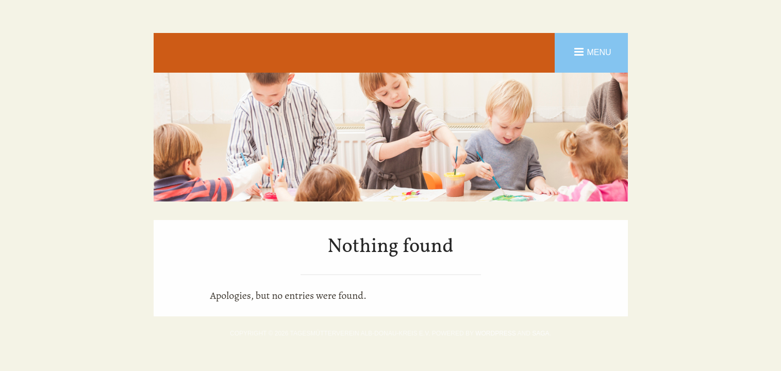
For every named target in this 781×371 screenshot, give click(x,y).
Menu (599, 51)
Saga (540, 333)
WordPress (495, 333)
